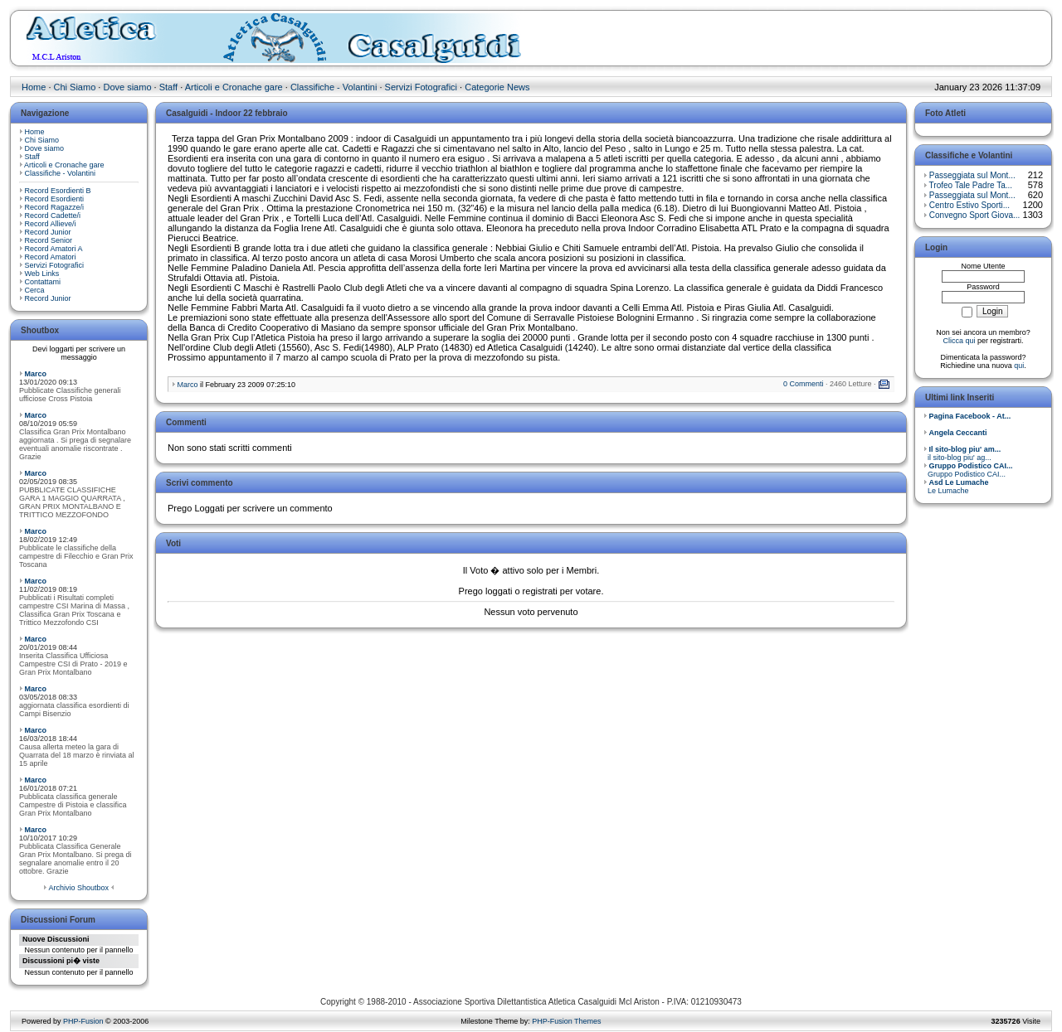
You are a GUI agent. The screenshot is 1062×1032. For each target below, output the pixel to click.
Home (34, 87)
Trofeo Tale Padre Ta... (970, 185)
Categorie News (497, 87)
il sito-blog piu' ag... (962, 453)
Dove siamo (127, 87)
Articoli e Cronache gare (234, 87)
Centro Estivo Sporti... (969, 205)
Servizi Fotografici (421, 87)
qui (1019, 365)
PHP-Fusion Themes (566, 1021)
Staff (168, 87)
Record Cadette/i (53, 215)
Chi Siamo (75, 87)
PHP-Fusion (83, 1021)
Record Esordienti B (58, 191)
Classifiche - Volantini (334, 87)
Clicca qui (959, 341)
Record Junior (48, 232)
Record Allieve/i (50, 224)
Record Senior (49, 240)
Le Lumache (956, 486)
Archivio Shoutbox (78, 888)
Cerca (35, 290)
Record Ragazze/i (55, 207)
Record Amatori (50, 257)
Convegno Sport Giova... (975, 215)
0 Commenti (803, 384)
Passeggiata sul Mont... (972, 175)
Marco (36, 374)
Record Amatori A (54, 249)
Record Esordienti (55, 199)
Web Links (42, 273)
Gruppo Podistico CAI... (968, 470)
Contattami (43, 282)
